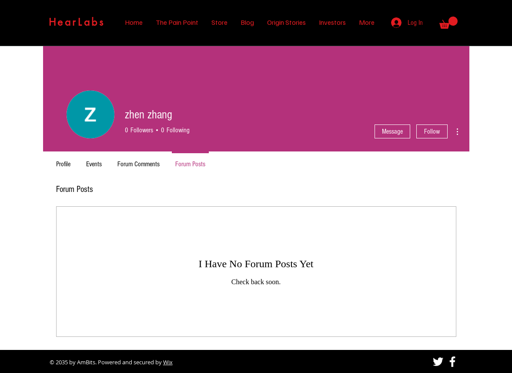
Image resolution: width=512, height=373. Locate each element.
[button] (448, 23)
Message (392, 131)
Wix (168, 362)
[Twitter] (438, 362)
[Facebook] (452, 362)
